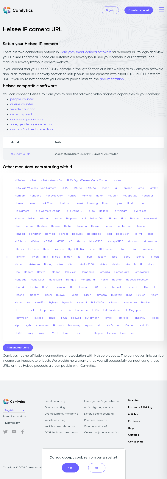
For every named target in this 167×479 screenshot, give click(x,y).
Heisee (55, 226)
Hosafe (33, 287)
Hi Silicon (20, 241)
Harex (99, 195)
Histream (34, 264)
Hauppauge (130, 195)
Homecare (87, 272)
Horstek (19, 287)
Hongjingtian (88, 279)
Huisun (87, 295)
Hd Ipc (91, 211)
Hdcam (19, 218)
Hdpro (113, 218)
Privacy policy (11, 423)
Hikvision (20, 257)
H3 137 (64, 188)
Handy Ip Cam (54, 195)
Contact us (135, 441)
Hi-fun (63, 318)
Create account (138, 10)
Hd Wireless (139, 211)
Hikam (122, 249)
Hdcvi (31, 218)
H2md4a (114, 302)
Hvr (28, 302)
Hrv (105, 287)
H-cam (142, 203)
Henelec (141, 226)
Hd (152, 203)
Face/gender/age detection (102, 401)
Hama (140, 188)
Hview (18, 302)
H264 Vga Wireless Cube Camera (35, 188)
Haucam (113, 195)
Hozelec (61, 287)
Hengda (20, 234)
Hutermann (92, 318)
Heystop (38, 318)
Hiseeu (126, 257)
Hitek (60, 264)
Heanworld (150, 218)
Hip (78, 257)
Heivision (81, 226)
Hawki (79, 203)
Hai (115, 188)
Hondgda (20, 279)
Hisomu (19, 264)
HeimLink (145, 325)
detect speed (21, 114)
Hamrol (108, 318)
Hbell (130, 203)
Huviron (140, 295)
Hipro (18, 325)
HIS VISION (97, 302)
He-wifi (138, 234)
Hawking (92, 203)
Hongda (71, 279)
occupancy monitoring (27, 119)
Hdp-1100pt (97, 218)
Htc (155, 287)
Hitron (71, 264)
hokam (42, 333)
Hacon (105, 188)
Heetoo (42, 226)
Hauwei (19, 203)
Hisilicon (154, 257)
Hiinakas (59, 249)
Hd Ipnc (103, 211)
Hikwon (34, 257)
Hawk (32, 203)
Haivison (127, 188)
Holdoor (55, 272)
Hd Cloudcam (112, 310)
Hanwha (87, 195)
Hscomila (116, 287)
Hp (72, 287)
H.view (117, 180)
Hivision (116, 264)
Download (134, 400)
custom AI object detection (31, 129)
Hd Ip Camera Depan (47, 211)
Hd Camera (22, 211)
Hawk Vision (47, 203)
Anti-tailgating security (98, 407)
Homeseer (42, 325)
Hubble (74, 295)
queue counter (21, 104)
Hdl (84, 218)
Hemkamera (124, 226)
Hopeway (74, 325)
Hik (60, 310)
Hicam (81, 241)
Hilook (56, 257)
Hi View (34, 241)
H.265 (95, 310)
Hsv (146, 287)
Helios (108, 226)
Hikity (30, 333)
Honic (104, 279)
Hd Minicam (120, 211)
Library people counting (99, 414)
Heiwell (95, 226)
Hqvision (83, 287)
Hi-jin (91, 249)
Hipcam (101, 257)
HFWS (18, 333)
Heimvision (21, 318)
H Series (20, 180)
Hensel (63, 234)
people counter (22, 99)
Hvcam (154, 295)
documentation (112, 79)
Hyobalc (67, 302)
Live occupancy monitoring (61, 414)
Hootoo (117, 279)
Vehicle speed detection (60, 426)
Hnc (17, 272)
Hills (45, 257)
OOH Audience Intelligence (62, 432)
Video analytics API (96, 426)
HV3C (54, 333)
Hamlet (153, 188)
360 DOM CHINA (20, 154)
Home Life (81, 310)
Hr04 (95, 287)
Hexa (150, 234)
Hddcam (45, 218)
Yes (70, 468)
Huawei (60, 295)
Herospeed (94, 234)
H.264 (32, 180)
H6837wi (91, 188)
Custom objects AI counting (101, 432)
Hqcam (89, 325)
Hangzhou (139, 318)
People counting (55, 401)
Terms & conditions (14, 416)
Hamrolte (122, 318)
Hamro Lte (130, 302)
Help (131, 428)
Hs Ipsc (98, 333)
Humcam (101, 295)
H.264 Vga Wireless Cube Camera (88, 180)
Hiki (69, 310)
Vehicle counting (55, 420)
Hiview (103, 264)
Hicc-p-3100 (115, 241)
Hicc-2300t (96, 241)
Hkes (151, 264)
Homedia (104, 272)
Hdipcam (71, 218)
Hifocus (19, 249)
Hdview (134, 218)
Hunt (129, 295)
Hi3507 (48, 241)
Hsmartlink (133, 287)
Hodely (28, 272)
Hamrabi (20, 195)
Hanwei (72, 195)
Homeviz (58, 325)
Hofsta (41, 272)
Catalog (133, 435)
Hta (100, 325)
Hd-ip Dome (46, 310)
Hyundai (82, 302)
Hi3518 (60, 241)
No (97, 468)
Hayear (118, 203)
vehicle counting (22, 109)
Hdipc (58, 218)
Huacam (34, 295)
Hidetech (133, 241)
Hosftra (46, 287)
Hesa (108, 234)
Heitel (67, 226)
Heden (28, 226)
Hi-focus (33, 249)
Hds (123, 218)
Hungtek (116, 295)
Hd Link (30, 310)
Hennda (50, 234)
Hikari (134, 249)
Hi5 (71, 241)
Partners (134, 421)
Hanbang (35, 195)
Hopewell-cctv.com (138, 279)
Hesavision (122, 234)
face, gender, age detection (32, 124)
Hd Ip (18, 310)
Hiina (46, 249)
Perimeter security (95, 420)
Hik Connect (106, 249)
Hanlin (65, 333)
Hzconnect (127, 333)
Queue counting (55, 407)
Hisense (139, 257)
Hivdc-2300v (87, 264)
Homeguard (121, 272)
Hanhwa (146, 302)
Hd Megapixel (133, 310)
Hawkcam (65, 203)
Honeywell (55, 279)
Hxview (111, 333)
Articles (133, 414)
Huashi (47, 295)
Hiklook (154, 318)
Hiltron (68, 257)
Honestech (38, 279)
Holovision (70, 272)
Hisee (113, 257)
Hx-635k (40, 302)
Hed (17, 226)
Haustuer (147, 195)
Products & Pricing (140, 407)
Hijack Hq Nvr (76, 249)
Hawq (105, 203)
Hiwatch (131, 264)
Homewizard (141, 272)
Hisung (48, 264)
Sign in (110, 10)
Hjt (141, 264)
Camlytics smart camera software (85, 52)
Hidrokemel (150, 241)
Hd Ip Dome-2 (73, 211)
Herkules (77, 234)
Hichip (51, 318)
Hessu (77, 333)
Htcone (19, 295)
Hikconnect (148, 249)
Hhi (88, 333)
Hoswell (76, 318)
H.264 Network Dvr (51, 180)
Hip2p (88, 257)
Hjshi (28, 325)
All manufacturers (18, 347)
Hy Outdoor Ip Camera (121, 325)
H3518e (77, 188)
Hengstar (35, 234)
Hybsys (53, 302)
